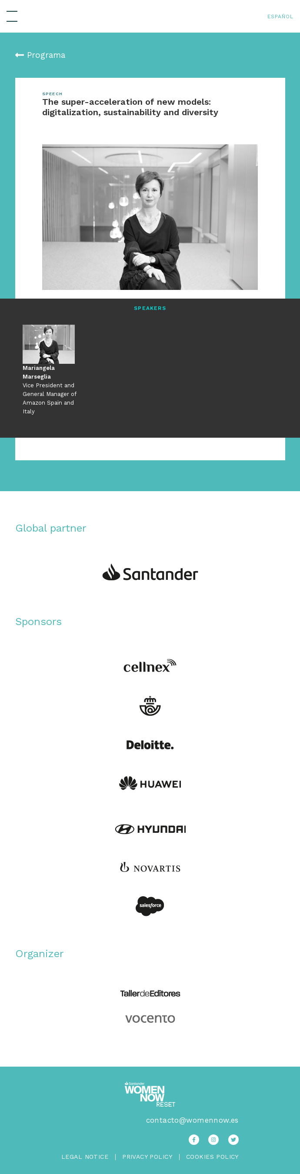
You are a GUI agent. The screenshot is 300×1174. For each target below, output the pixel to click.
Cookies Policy (212, 1157)
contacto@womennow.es (192, 1120)
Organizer (39, 954)
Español (280, 16)
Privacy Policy (147, 1157)
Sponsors (38, 621)
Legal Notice (84, 1157)
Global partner (51, 528)
